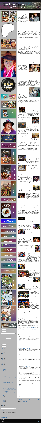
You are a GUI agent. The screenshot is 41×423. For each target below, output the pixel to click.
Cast (18, 9)
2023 (3, 352)
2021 (3, 354)
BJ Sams (21, 329)
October (4, 370)
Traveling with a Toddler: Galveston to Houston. (9, 378)
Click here (2, 410)
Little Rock (25, 329)
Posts (2, 329)
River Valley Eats (32, 9)
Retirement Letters (21, 344)
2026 (3, 348)
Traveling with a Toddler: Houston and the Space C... (9, 377)
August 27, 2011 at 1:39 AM (26, 342)
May (3, 396)
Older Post (38, 399)
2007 (3, 406)
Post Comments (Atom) (24, 401)
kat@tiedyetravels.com (4, 417)
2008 (3, 405)
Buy (1, 9)
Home (29, 399)
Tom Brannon (37, 329)
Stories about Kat (15, 9)
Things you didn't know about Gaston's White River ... (9, 392)
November (4, 369)
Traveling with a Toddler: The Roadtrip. (8, 383)
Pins (23, 9)
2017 (3, 359)
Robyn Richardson (29, 329)
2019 (3, 357)
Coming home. (4, 376)
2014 (3, 363)
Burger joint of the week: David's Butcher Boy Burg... (9, 388)
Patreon (35, 9)
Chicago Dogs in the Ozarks (6, 391)
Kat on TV (28, 9)
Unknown (20, 348)
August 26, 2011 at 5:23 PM (25, 333)
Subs (5, 9)
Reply (20, 340)
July (3, 394)
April (3, 397)
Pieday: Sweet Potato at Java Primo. (7, 381)
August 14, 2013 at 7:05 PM (26, 358)
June (3, 395)
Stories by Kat (10, 9)
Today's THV (33, 329)
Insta (25, 9)
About (7, 9)
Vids (20, 9)
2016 (3, 360)
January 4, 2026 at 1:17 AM (26, 366)
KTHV (23, 329)
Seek (3, 9)
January (4, 401)
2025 (3, 349)
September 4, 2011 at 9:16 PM (26, 348)
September (4, 371)
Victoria (20, 333)
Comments (3, 331)
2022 (3, 353)
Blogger (38, 421)
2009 (3, 404)
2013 (3, 364)
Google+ (29, 419)
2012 (3, 365)
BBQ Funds (38, 9)
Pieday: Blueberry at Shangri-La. (7, 387)
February (4, 400)
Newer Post (20, 399)
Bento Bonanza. (5, 384)
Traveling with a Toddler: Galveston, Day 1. (8, 382)
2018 (3, 358)
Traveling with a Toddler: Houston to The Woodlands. (9, 375)
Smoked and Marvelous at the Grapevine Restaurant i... (9, 390)
